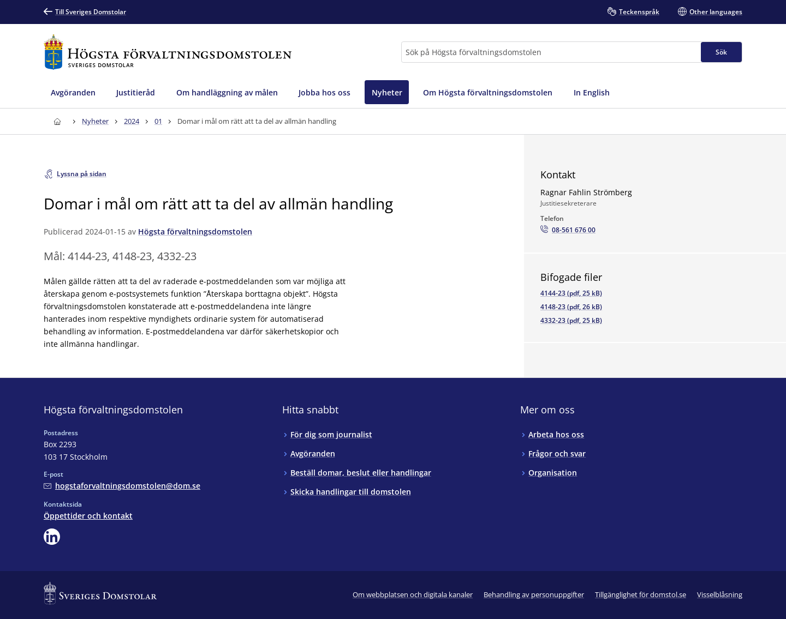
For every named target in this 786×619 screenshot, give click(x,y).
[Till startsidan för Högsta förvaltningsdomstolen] (167, 52)
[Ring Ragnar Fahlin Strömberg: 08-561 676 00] (568, 230)
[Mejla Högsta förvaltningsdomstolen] (122, 485)
